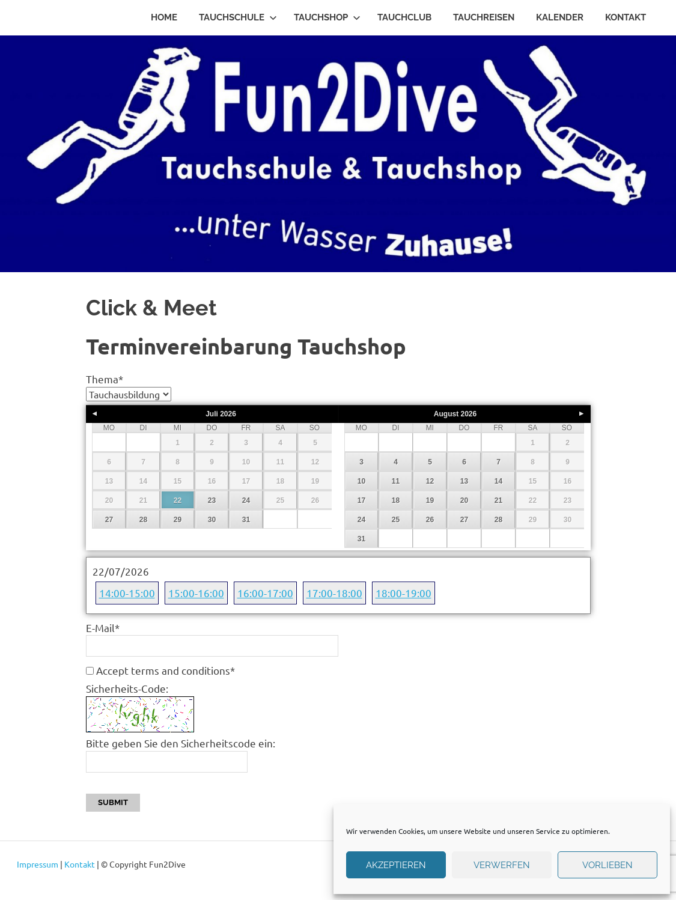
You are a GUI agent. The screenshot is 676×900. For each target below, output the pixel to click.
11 (396, 481)
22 (177, 500)
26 (430, 519)
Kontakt (625, 17)
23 (212, 500)
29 (177, 519)
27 (109, 519)
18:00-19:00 (403, 592)
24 (246, 500)
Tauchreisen (483, 17)
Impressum (37, 864)
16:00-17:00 (265, 592)
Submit (113, 802)
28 (143, 519)
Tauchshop (327, 17)
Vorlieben (607, 865)
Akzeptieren (396, 865)
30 (212, 519)
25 (396, 519)
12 (430, 481)
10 (361, 481)
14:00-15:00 (127, 592)
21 (498, 500)
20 (464, 500)
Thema (104, 378)
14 (498, 481)
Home (164, 17)
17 (361, 500)
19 (430, 500)
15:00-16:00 (196, 592)
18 (396, 500)
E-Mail (103, 627)
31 (246, 519)
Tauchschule (238, 17)
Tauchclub (404, 17)
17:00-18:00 (334, 592)
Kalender (559, 17)
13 (464, 481)
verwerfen (502, 865)
